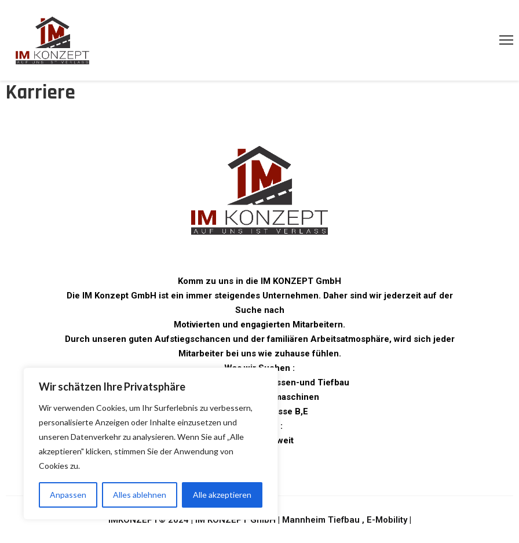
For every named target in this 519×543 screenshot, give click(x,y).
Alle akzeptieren (222, 495)
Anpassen (68, 495)
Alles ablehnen (139, 495)
